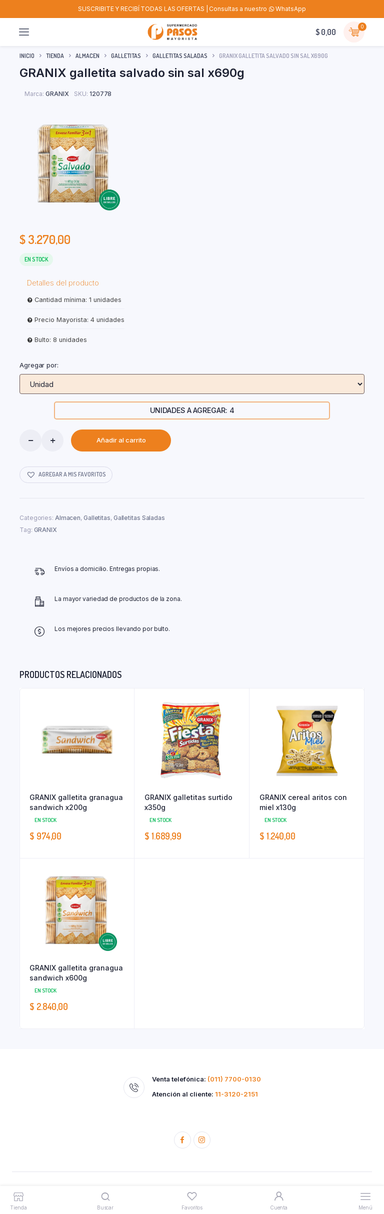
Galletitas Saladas (180, 56)
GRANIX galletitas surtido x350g (188, 802)
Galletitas (126, 56)
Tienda (55, 56)
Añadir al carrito (121, 440)
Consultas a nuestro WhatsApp (257, 8)
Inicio (27, 56)
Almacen (88, 56)
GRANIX (45, 530)
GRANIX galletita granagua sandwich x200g (76, 802)
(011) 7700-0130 (234, 1079)
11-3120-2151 (236, 1094)
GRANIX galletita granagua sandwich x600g (76, 973)
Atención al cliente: (205, 1094)
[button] (66, 474)
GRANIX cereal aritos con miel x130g (303, 802)
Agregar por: (39, 365)
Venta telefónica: (206, 1079)
